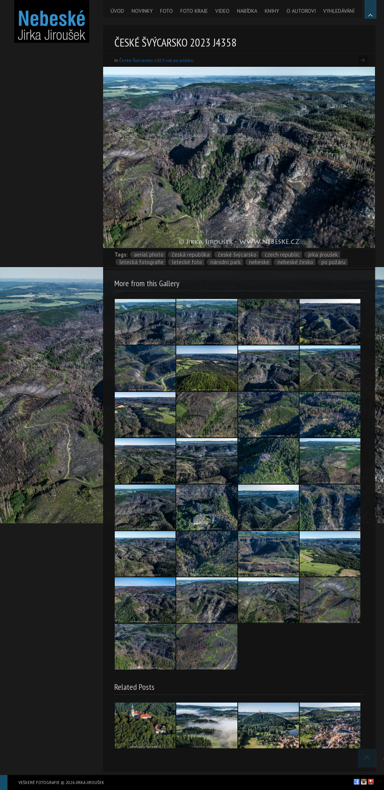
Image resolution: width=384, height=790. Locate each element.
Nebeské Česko (295, 262)
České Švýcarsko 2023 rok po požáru (156, 60)
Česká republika (191, 254)
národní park (225, 262)
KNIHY (272, 11)
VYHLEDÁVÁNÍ (338, 11)
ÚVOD (117, 11)
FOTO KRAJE (194, 11)
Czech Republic (282, 254)
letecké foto (187, 262)
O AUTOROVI (301, 11)
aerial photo (149, 254)
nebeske (259, 262)
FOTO (166, 11)
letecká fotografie (141, 262)
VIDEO (222, 11)
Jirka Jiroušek (323, 254)
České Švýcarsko (237, 254)
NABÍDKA (247, 11)
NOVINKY (142, 11)
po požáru (333, 262)
